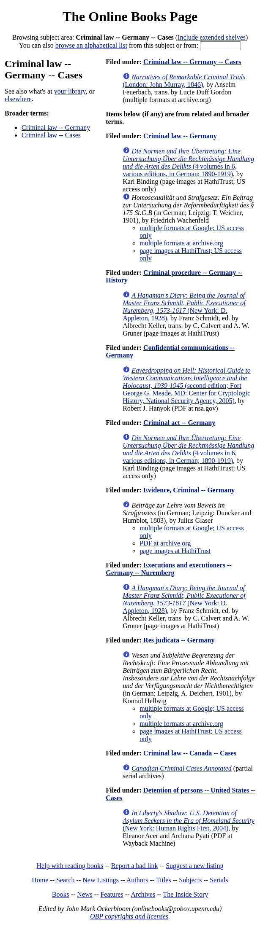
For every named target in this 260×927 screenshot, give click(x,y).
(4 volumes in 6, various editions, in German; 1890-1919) (188, 162)
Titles (163, 880)
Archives (143, 894)
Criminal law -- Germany (56, 127)
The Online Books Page (130, 16)
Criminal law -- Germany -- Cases (192, 61)
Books (60, 894)
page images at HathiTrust (175, 550)
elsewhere (18, 98)
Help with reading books (69, 865)
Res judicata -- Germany (178, 640)
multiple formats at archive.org (181, 243)
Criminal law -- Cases (51, 135)
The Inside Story (185, 894)
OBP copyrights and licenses (129, 916)
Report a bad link (134, 865)
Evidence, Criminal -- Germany (189, 490)
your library (70, 91)
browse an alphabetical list (91, 45)
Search (65, 880)
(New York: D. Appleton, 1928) (184, 307)
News (84, 894)
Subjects (190, 880)
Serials (219, 880)
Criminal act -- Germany (179, 422)
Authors (137, 880)
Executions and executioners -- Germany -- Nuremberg (168, 569)
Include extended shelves (212, 37)
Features (111, 894)
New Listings (100, 880)
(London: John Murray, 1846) (184, 80)
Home (40, 880)
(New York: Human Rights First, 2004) (188, 820)
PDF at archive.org (165, 543)
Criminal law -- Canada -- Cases (189, 753)
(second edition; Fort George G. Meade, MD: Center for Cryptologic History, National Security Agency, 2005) (187, 385)
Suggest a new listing (194, 865)
